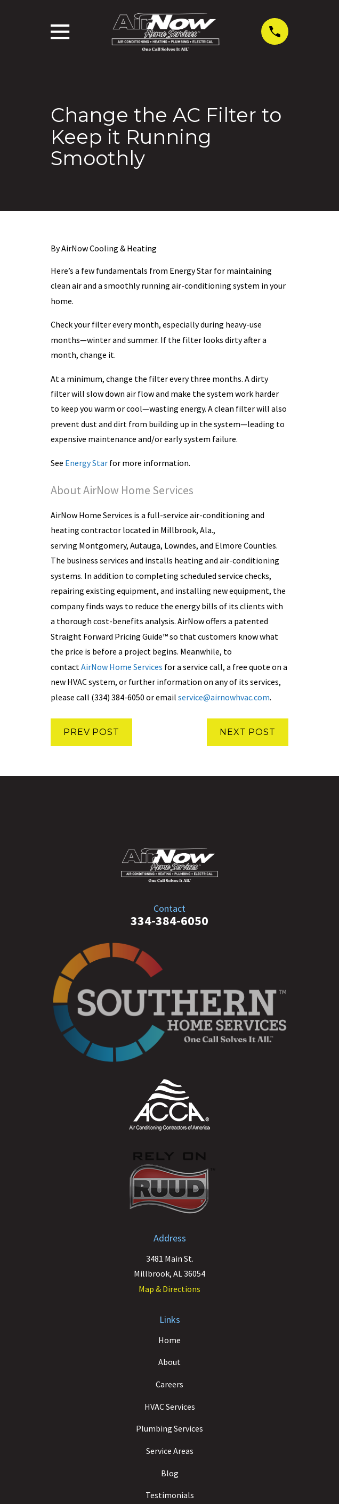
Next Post (247, 732)
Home (169, 1340)
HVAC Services (169, 1406)
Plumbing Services (169, 1428)
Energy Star (86, 462)
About (169, 1361)
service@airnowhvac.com (224, 697)
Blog (170, 1473)
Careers (169, 1384)
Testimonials (170, 1495)
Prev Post (91, 732)
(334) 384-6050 (117, 697)
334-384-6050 (169, 920)
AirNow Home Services (122, 666)
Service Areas (169, 1450)
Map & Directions (169, 1289)
